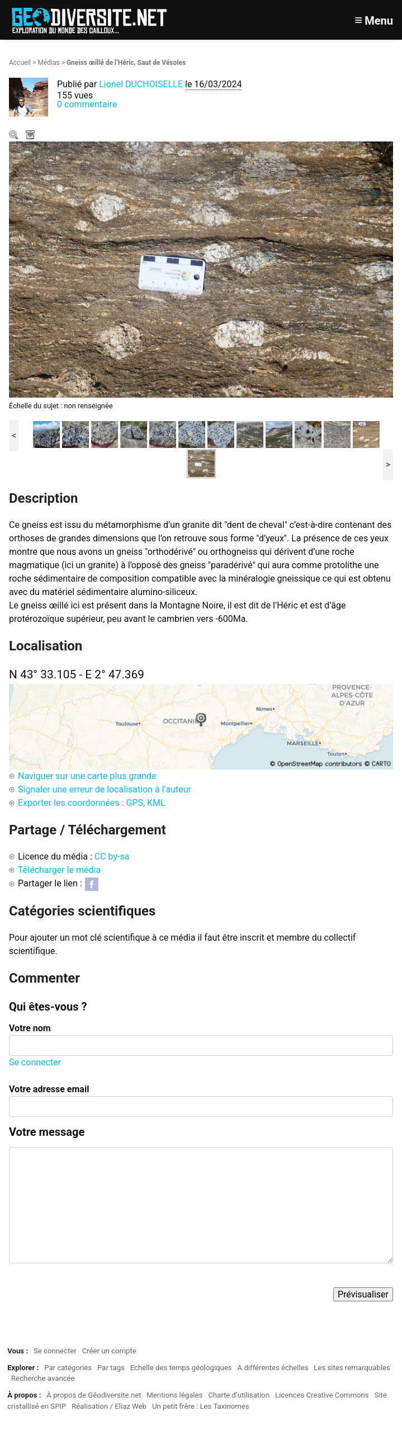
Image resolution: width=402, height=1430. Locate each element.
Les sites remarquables (352, 1367)
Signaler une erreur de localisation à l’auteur (104, 789)
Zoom (14, 135)
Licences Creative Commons (322, 1395)
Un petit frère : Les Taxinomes (200, 1406)
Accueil (20, 63)
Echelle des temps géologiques (181, 1367)
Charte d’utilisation (238, 1395)
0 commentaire (87, 104)
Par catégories (68, 1367)
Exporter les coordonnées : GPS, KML (91, 802)
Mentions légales (174, 1395)
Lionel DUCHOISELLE (141, 84)
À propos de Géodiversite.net (93, 1395)
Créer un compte (109, 1351)
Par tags (111, 1367)
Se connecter (35, 1062)
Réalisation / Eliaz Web (109, 1406)
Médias (48, 63)
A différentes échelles (273, 1367)
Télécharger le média (31, 135)
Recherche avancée (43, 1378)
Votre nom (30, 1028)
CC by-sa (112, 856)
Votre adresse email (49, 1089)
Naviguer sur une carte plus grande (87, 776)
